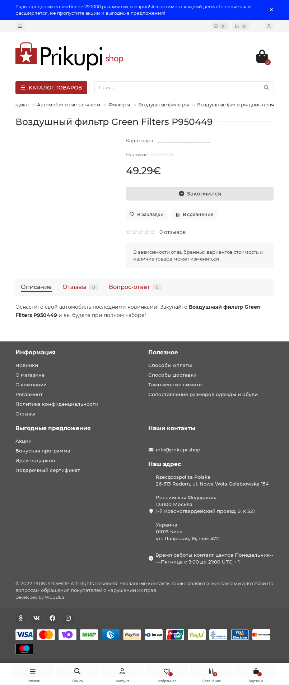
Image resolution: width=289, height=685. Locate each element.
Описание (36, 286)
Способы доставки (172, 375)
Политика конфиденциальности (56, 404)
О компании (31, 384)
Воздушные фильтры (163, 104)
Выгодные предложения (53, 428)
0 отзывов (172, 232)
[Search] (184, 87)
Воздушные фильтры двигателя (235, 104)
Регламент (29, 394)
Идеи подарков (35, 460)
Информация (35, 352)
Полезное (163, 352)
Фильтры (119, 104)
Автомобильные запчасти (68, 104)
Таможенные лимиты (175, 384)
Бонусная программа (42, 451)
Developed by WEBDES (39, 597)
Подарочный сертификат (47, 470)
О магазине (30, 375)
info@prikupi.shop (178, 449)
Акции (23, 441)
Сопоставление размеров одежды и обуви (203, 394)
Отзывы (80, 286)
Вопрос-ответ (135, 286)
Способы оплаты (170, 365)
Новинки (26, 365)
